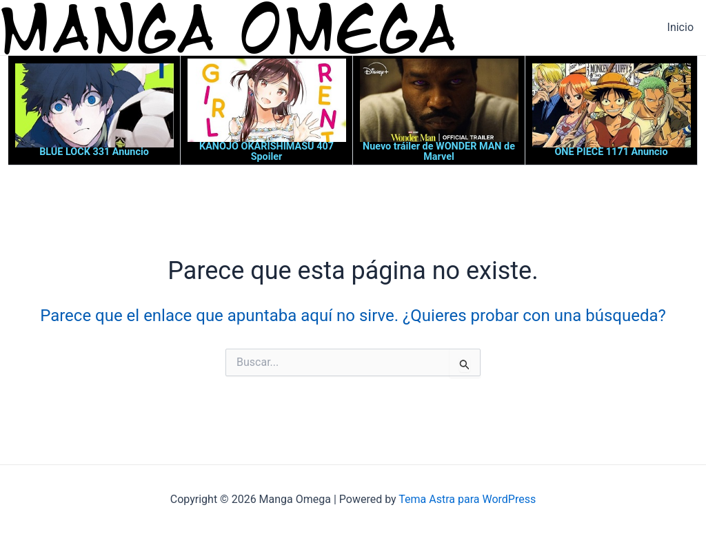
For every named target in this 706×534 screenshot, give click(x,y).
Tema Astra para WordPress (467, 499)
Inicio (680, 27)
